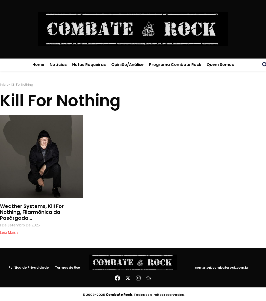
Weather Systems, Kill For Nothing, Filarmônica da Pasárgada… (32, 212)
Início (4, 84)
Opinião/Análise (127, 64)
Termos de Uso (67, 268)
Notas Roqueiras (89, 64)
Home (38, 64)
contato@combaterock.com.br (222, 267)
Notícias (58, 64)
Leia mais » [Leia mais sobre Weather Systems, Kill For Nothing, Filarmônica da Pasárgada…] (9, 232)
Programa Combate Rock (175, 64)
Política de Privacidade (28, 268)
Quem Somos (220, 64)
